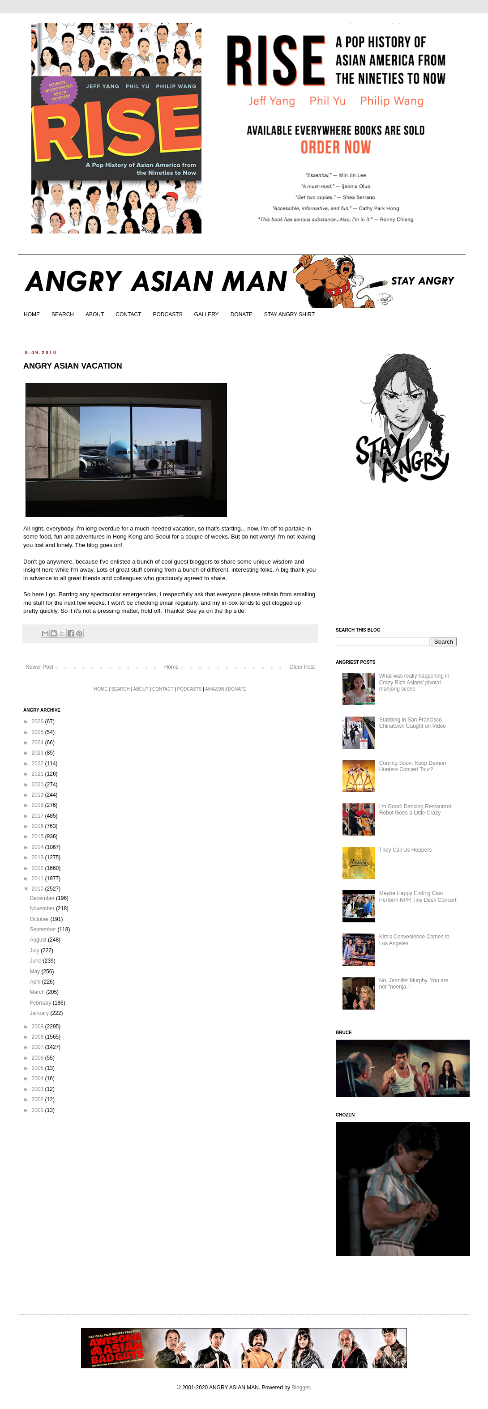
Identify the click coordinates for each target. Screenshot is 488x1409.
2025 (38, 732)
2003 (38, 1089)
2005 (38, 1068)
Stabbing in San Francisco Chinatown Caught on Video (412, 723)
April (36, 982)
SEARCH (62, 314)
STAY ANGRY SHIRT (289, 314)
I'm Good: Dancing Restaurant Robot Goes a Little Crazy (415, 809)
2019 (38, 795)
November (43, 908)
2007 (38, 1047)
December (43, 898)
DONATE (242, 314)
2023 (38, 753)
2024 (38, 742)
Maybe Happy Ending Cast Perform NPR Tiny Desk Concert (418, 896)
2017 (38, 816)
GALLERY (206, 314)
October (40, 919)
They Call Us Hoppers (405, 850)
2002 (38, 1099)
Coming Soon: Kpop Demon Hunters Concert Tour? (412, 766)
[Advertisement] (397, 556)
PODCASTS (167, 314)
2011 (38, 878)
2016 (38, 826)
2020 (38, 784)
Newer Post (39, 667)
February (41, 1003)
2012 (38, 868)
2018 (38, 805)
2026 (38, 721)
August (39, 940)
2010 (38, 889)
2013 (38, 857)
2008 (38, 1037)
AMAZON (214, 689)
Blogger (300, 1387)
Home (171, 667)
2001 (38, 1110)
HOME (32, 314)
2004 (38, 1078)
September (43, 929)
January (40, 1013)
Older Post (302, 667)
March (38, 992)
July (35, 950)
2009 (38, 1026)
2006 (38, 1058)
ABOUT (95, 314)
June (36, 961)
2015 (38, 836)
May (35, 971)
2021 (38, 774)
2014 (38, 847)
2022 (38, 763)
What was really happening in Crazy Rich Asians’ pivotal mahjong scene (414, 682)
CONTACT (128, 314)
